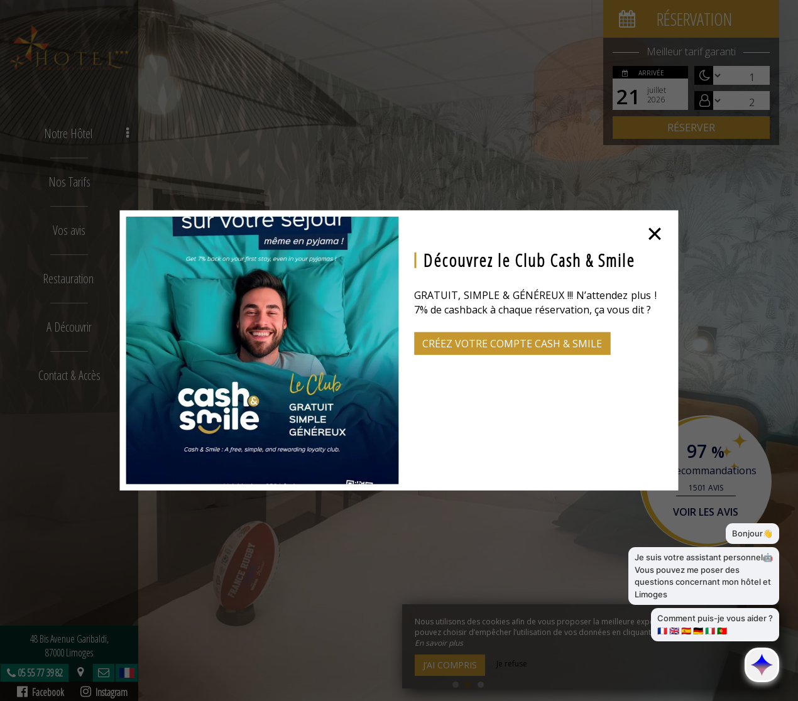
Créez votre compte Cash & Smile (512, 343)
